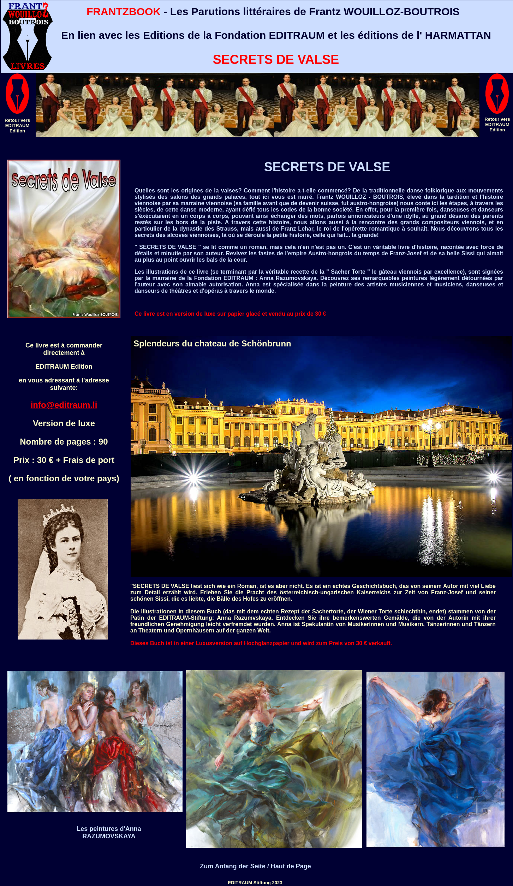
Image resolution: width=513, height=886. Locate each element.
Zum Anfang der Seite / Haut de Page (255, 866)
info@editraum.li (64, 405)
